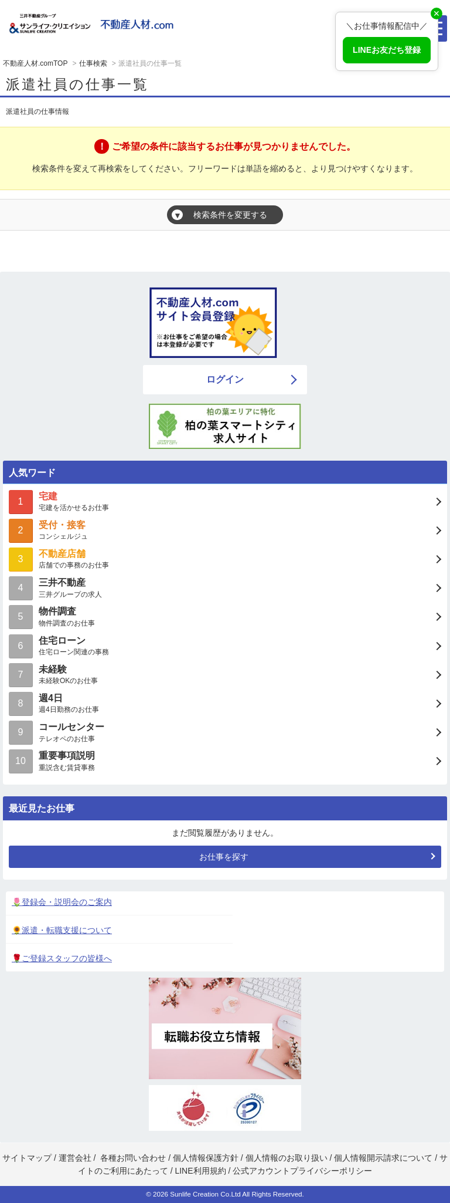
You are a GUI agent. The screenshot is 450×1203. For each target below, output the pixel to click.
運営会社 (75, 1158)
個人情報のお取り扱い (288, 1158)
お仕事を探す (223, 856)
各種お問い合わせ (133, 1158)
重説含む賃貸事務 (225, 760)
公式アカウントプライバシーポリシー (302, 1170)
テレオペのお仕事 (225, 731)
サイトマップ (27, 1158)
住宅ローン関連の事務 (225, 645)
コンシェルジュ (225, 529)
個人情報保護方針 (205, 1158)
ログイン (225, 379)
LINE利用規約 (200, 1170)
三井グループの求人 (225, 587)
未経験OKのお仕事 (225, 674)
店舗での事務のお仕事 (225, 558)
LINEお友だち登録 (387, 50)
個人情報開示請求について (383, 1158)
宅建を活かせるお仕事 (225, 501)
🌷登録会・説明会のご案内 (62, 902)
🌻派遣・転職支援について (62, 930)
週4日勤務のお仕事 (225, 703)
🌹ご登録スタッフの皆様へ (62, 958)
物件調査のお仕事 (225, 616)
